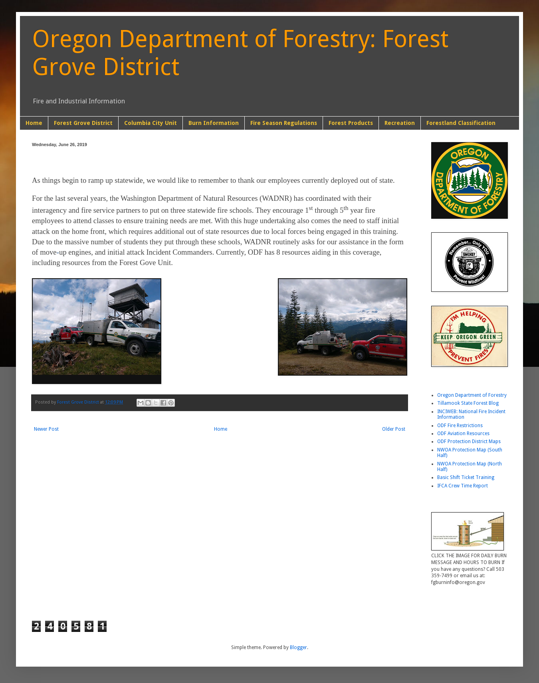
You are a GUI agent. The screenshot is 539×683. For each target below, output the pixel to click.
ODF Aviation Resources (463, 433)
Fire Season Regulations (283, 123)
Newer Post (46, 429)
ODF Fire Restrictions (460, 425)
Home (34, 123)
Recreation (399, 123)
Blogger (298, 647)
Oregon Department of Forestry (472, 395)
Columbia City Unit (150, 123)
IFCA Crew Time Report (462, 486)
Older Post (393, 429)
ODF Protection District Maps (469, 441)
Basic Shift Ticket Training (465, 477)
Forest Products (351, 123)
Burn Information (213, 123)
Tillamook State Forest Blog (468, 403)
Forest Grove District (83, 123)
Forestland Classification (460, 123)
